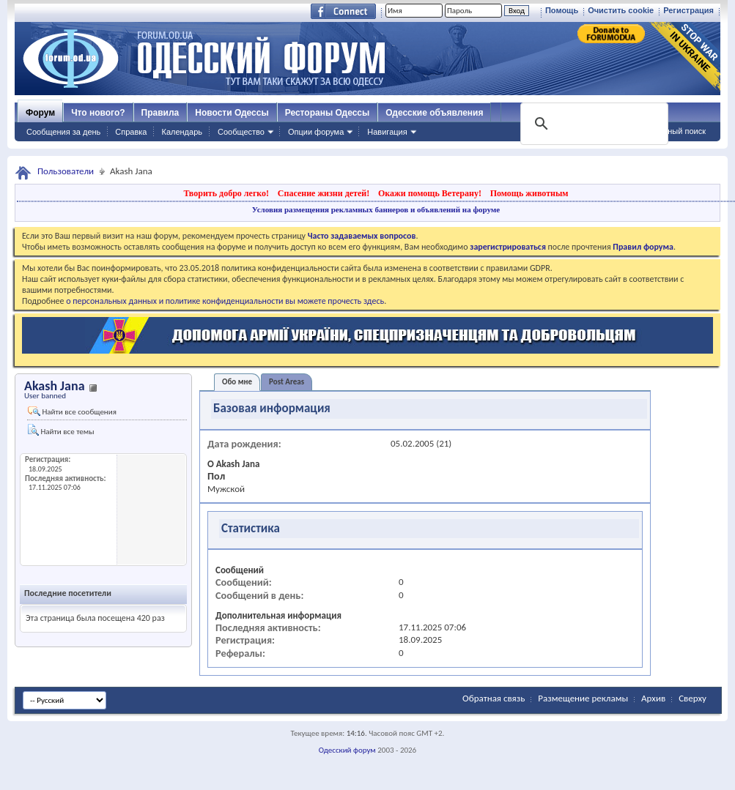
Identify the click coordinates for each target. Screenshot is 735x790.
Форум (40, 113)
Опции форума (316, 131)
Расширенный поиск (667, 131)
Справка (131, 131)
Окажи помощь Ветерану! (429, 193)
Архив (653, 698)
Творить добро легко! (226, 193)
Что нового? (98, 113)
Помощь (561, 10)
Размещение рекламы (583, 698)
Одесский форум (347, 750)
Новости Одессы (231, 113)
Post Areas (286, 382)
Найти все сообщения (72, 411)
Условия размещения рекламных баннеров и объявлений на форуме (376, 209)
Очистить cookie (621, 10)
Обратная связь (493, 698)
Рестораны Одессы (327, 113)
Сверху (692, 698)
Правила (160, 113)
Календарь (181, 131)
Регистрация (688, 10)
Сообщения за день (63, 131)
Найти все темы (61, 430)
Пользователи (65, 170)
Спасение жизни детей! (323, 193)
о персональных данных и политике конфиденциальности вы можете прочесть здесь (225, 301)
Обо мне (237, 382)
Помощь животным (529, 193)
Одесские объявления (434, 113)
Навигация (387, 131)
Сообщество (241, 131)
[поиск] (593, 123)
